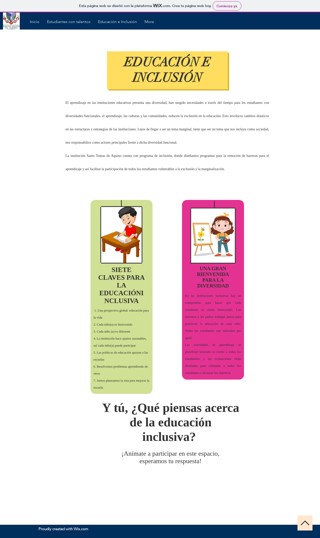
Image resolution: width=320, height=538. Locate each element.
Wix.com (81, 528)
